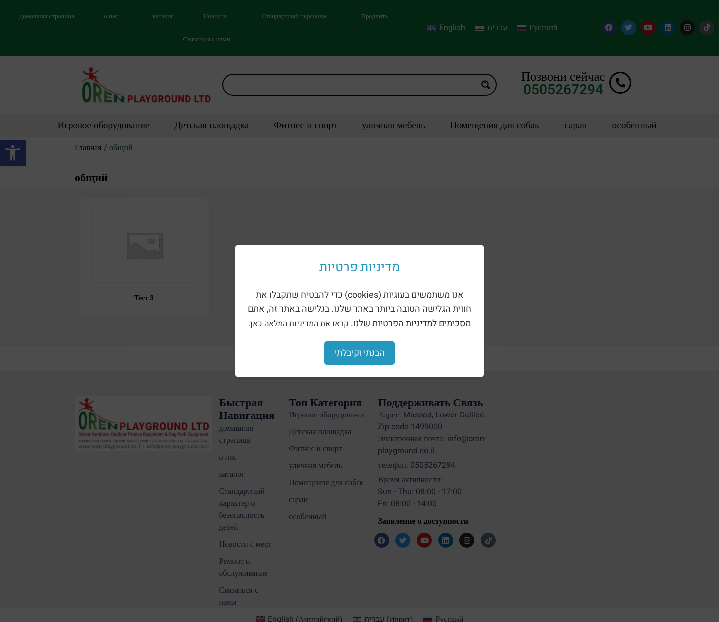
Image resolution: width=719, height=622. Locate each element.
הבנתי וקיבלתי (359, 353)
